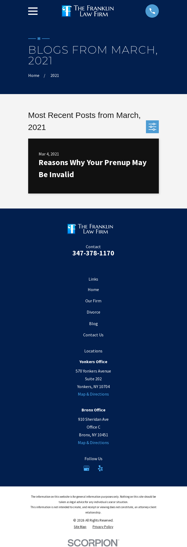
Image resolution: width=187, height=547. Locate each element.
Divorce (93, 312)
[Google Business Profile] (86, 468)
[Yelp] (100, 468)
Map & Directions (93, 394)
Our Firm (93, 300)
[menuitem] (80, 527)
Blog (93, 323)
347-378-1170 (93, 253)
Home (93, 289)
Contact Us (93, 334)
